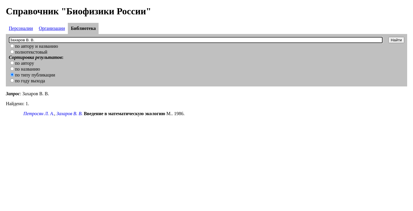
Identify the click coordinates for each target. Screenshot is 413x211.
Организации (52, 28)
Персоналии (21, 28)
